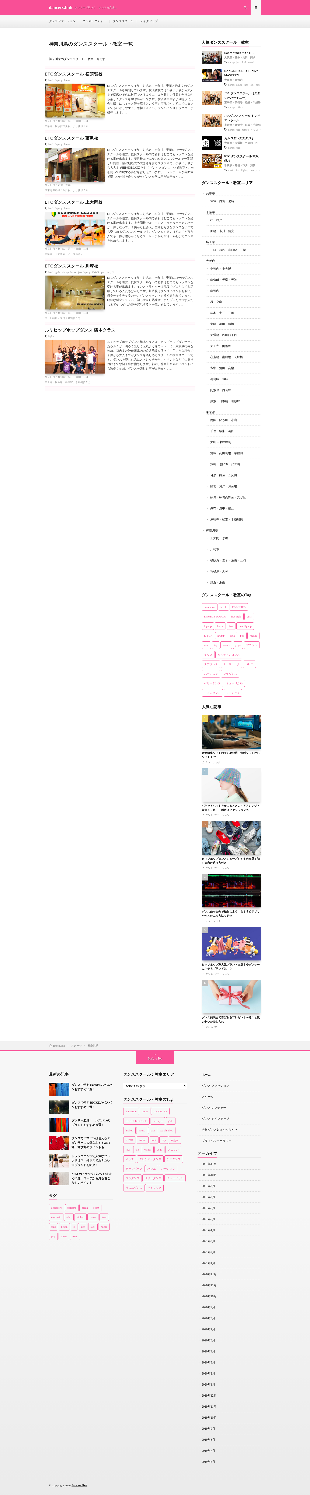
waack (251, 62)
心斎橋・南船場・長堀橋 (226, 357)
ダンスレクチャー (94, 21)
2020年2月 (208, 1373)
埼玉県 (210, 242)
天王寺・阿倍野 (220, 346)
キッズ (110, 272)
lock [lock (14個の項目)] (232, 635)
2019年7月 (208, 1450)
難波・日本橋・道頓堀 (225, 401)
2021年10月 (209, 1175)
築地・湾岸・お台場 (223, 486)
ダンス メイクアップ (215, 1118)
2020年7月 (208, 1329)
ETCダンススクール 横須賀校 (74, 74)
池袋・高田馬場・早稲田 (226, 453)
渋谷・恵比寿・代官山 (225, 464)
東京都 (228, 102)
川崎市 (214, 549)
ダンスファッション (62, 21)
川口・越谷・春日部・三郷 (228, 250)
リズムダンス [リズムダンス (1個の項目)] (212, 692)
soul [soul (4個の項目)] (206, 645)
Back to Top (155, 1058)
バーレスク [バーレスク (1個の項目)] (211, 673)
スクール (208, 1096)
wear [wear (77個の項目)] (75, 1236)
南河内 (239, 79)
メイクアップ (149, 21)
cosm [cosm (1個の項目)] (96, 1207)
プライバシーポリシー (216, 1140)
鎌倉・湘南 (64, 184)
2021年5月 (208, 1219)
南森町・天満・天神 (223, 279)
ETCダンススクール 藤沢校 (71, 138)
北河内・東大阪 (220, 268)
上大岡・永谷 (219, 538)
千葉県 (228, 165)
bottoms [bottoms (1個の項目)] (71, 1207)
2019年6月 (208, 1461)
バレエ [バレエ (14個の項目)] (249, 664)
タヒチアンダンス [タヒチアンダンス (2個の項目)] (229, 654)
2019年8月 (208, 1439)
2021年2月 (208, 1252)
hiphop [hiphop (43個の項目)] (80, 1217)
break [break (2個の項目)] (85, 1207)
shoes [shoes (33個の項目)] (64, 1236)
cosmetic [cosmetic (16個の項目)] (56, 1217)
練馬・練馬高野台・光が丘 (228, 497)
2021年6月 (208, 1208)
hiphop (58, 80)
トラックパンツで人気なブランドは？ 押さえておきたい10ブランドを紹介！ (91, 1161)
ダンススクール (123, 21)
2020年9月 (208, 1307)
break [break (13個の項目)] (223, 607)
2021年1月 (208, 1263)
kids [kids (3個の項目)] (82, 1226)
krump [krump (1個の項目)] (221, 635)
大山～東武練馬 (220, 442)
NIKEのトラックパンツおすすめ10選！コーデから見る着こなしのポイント (92, 1178)
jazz (238, 62)
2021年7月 (208, 1197)
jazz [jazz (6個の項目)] (53, 1226)
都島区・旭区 (219, 379)
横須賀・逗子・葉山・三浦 (73, 120)
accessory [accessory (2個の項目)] (56, 1207)
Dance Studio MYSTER (239, 53)
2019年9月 (208, 1428)
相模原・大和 (219, 571)
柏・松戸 (216, 220)
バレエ (240, 107)
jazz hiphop (84, 272)
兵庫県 (210, 193)
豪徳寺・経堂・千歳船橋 (249, 102)
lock (244, 62)
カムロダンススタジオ (239, 138)
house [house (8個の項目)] (93, 1217)
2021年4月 (208, 1230)
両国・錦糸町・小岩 (223, 420)
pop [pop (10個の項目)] (242, 635)
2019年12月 (209, 1395)
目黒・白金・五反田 (223, 475)
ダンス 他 (211, 1026)
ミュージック (213, 762)
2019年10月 (209, 1417)
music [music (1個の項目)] (104, 1226)
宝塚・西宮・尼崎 (222, 201)
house (67, 80)
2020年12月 (209, 1274)
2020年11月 (209, 1285)
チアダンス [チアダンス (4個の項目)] (211, 664)
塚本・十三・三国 (222, 313)
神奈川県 (50, 120)
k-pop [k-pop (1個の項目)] (64, 1226)
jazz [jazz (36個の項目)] (231, 626)
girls (57, 272)
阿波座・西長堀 (220, 390)
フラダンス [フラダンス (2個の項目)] (230, 673)
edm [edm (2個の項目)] (68, 1217)
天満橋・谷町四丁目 (246, 142)
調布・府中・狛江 (222, 508)
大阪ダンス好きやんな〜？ (219, 1129)
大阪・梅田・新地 (222, 324)
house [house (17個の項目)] (220, 626)
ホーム (206, 1074)
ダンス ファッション (217, 815)
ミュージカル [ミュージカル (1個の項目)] (234, 683)
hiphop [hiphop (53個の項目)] (208, 626)
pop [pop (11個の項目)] (53, 1236)
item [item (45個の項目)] (104, 1217)
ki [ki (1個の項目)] (74, 1226)
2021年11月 (209, 1164)
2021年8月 (208, 1186)
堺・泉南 (216, 302)
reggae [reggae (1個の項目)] (253, 635)
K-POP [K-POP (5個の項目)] (208, 635)
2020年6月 (208, 1340)
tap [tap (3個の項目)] (215, 645)
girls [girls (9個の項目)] (249, 616)
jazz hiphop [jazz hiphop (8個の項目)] (245, 626)
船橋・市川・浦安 (245, 165)
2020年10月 (209, 1296)
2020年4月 (208, 1351)
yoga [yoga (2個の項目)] (238, 645)
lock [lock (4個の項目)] (93, 1226)
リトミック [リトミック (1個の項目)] (233, 692)
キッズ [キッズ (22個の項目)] (208, 654)
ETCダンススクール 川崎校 (71, 266)
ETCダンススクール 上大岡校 (74, 202)
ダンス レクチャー (214, 1107)
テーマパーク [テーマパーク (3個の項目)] (231, 664)
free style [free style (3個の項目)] (236, 616)
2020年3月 (208, 1362)
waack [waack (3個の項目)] (226, 645)
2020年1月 (208, 1384)
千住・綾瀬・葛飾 (222, 431)
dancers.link (79, 1485)
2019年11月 (209, 1406)
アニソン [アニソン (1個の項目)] (251, 645)
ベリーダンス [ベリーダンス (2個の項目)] (212, 683)
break (51, 80)
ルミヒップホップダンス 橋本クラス (80, 330)
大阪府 (228, 57)
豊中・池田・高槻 (245, 57)
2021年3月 (208, 1241)
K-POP (96, 272)
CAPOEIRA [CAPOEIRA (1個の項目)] (239, 607)
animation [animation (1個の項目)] (209, 607)
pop (103, 272)
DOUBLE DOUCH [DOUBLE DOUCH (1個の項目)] (215, 616)
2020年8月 (208, 1318)
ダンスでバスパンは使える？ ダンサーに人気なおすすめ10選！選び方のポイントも (92, 1143)
